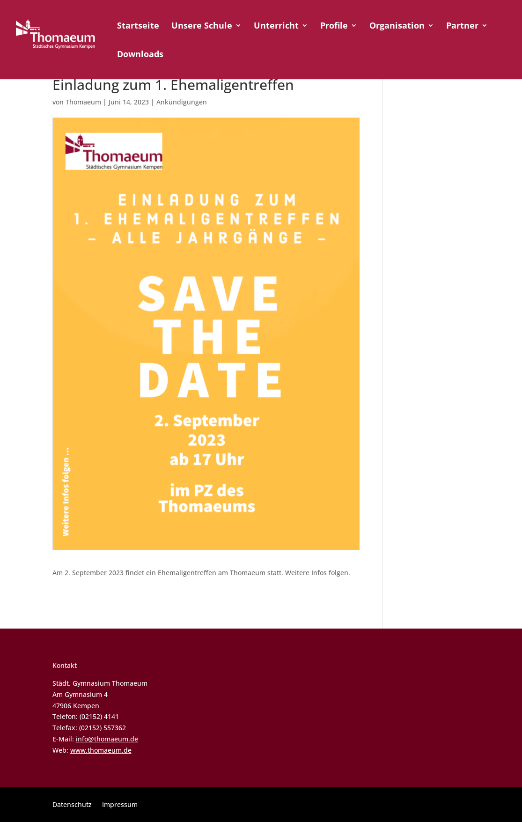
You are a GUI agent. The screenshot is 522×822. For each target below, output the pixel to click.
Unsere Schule (201, 26)
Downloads (140, 55)
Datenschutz (72, 805)
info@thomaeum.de (107, 738)
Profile (334, 26)
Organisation (397, 26)
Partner (462, 26)
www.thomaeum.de (101, 750)
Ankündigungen (181, 101)
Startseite (138, 26)
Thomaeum (83, 101)
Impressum (120, 805)
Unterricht (276, 26)
